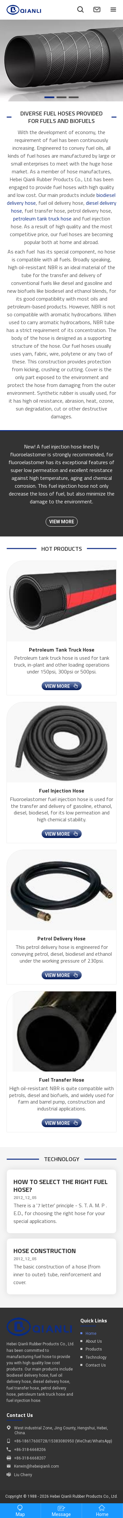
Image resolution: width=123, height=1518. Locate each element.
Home (91, 1333)
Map (20, 1510)
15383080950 (61, 1441)
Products (94, 1349)
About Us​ (94, 1341)
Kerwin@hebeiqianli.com (36, 1466)
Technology (96, 1357)
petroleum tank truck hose (42, 218)
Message (61, 1510)
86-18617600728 (31, 1441)
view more (61, 521)
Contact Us (96, 1365)
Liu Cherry (23, 1475)
